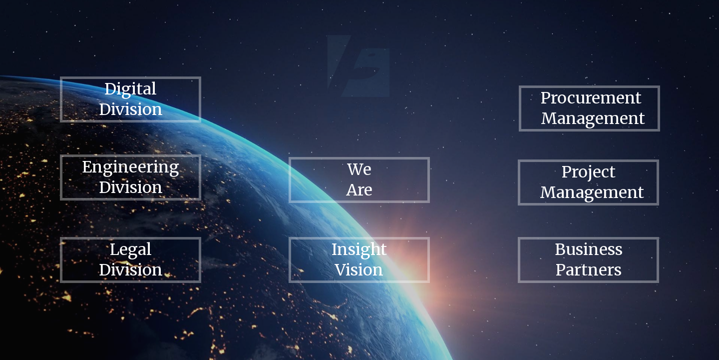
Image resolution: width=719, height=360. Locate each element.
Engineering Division (130, 177)
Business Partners (589, 260)
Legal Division (131, 260)
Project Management (592, 182)
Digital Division (131, 99)
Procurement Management (593, 108)
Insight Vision (359, 260)
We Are (359, 180)
